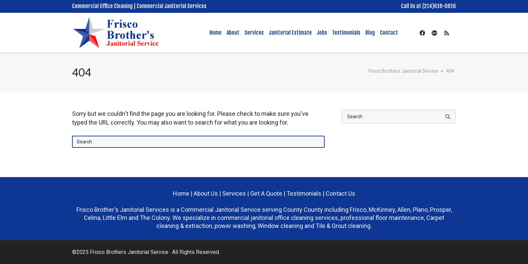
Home (181, 193)
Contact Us (340, 193)
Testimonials (304, 193)
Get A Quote (266, 193)
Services (234, 193)
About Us (206, 193)
